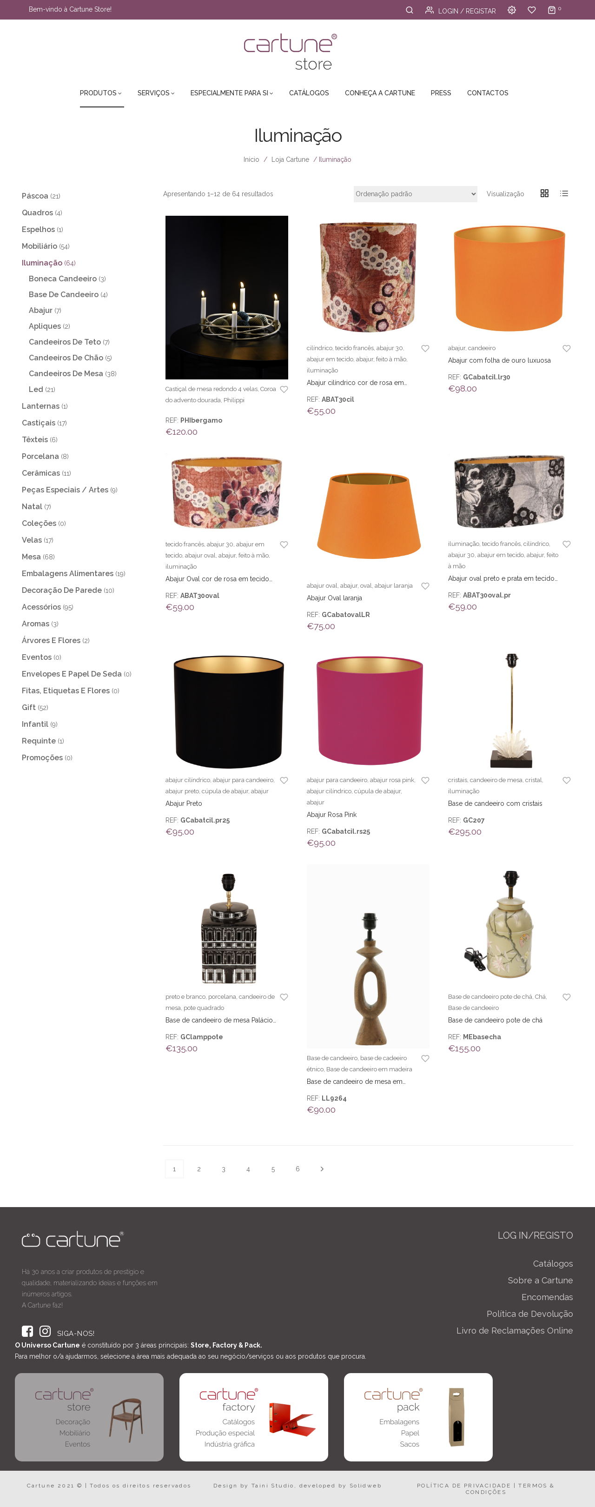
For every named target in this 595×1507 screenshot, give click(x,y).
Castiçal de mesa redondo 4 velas (211, 388)
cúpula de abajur (225, 791)
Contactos (488, 93)
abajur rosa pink (392, 780)
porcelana (222, 996)
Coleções (39, 523)
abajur (364, 359)
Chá (540, 996)
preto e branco (185, 996)
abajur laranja (394, 585)
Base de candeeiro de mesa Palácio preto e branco (219, 1020)
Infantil (35, 724)
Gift (29, 707)
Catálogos (309, 93)
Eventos (37, 657)
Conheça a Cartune (380, 93)
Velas (32, 540)
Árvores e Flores (51, 640)
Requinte (39, 741)
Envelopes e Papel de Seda (72, 674)
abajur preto (182, 791)
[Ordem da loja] (415, 194)
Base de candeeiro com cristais (495, 803)
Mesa (31, 556)
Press (441, 93)
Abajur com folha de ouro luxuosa (499, 360)
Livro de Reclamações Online (514, 1330)
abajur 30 (390, 348)
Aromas (35, 623)
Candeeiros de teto (65, 342)
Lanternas (41, 406)
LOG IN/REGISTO (535, 1235)
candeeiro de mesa (496, 780)
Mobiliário (39, 246)
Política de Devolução (530, 1314)
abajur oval (200, 555)
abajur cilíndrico (187, 780)
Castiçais (38, 422)
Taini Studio (272, 1485)
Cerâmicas (41, 473)
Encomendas (547, 1297)
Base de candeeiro (332, 1058)
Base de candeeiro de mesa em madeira (355, 1082)
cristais (457, 780)
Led (36, 389)
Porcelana (40, 456)
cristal (533, 780)
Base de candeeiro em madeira (369, 1069)
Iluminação (42, 263)
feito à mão (391, 359)
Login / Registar (460, 11)
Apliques (45, 326)
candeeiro (482, 348)
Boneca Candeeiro (63, 278)
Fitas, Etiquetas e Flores (66, 690)
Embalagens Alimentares (67, 573)
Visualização (505, 194)
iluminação (322, 370)
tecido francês (354, 348)
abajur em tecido (330, 359)
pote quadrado (204, 1007)
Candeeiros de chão (66, 357)
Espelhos (38, 229)
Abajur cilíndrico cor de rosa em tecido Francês (355, 383)
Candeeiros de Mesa (66, 373)
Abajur (41, 310)
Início (251, 159)
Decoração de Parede (62, 590)
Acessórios (41, 607)
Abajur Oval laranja (334, 598)
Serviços (154, 93)
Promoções (42, 757)
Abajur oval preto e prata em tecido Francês (501, 579)
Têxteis (35, 439)
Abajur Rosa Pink (332, 814)
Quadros (37, 212)
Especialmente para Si (229, 93)
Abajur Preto (183, 803)
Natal (32, 506)
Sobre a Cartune (540, 1280)
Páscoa (35, 196)
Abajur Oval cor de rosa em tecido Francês (217, 579)
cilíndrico (319, 348)
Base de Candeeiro (64, 294)
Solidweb (366, 1485)
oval (366, 585)
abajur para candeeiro (243, 780)
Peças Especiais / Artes (65, 489)
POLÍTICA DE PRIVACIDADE (464, 1485)
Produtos (98, 93)
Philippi (234, 400)
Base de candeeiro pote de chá (490, 996)
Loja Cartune (290, 159)
